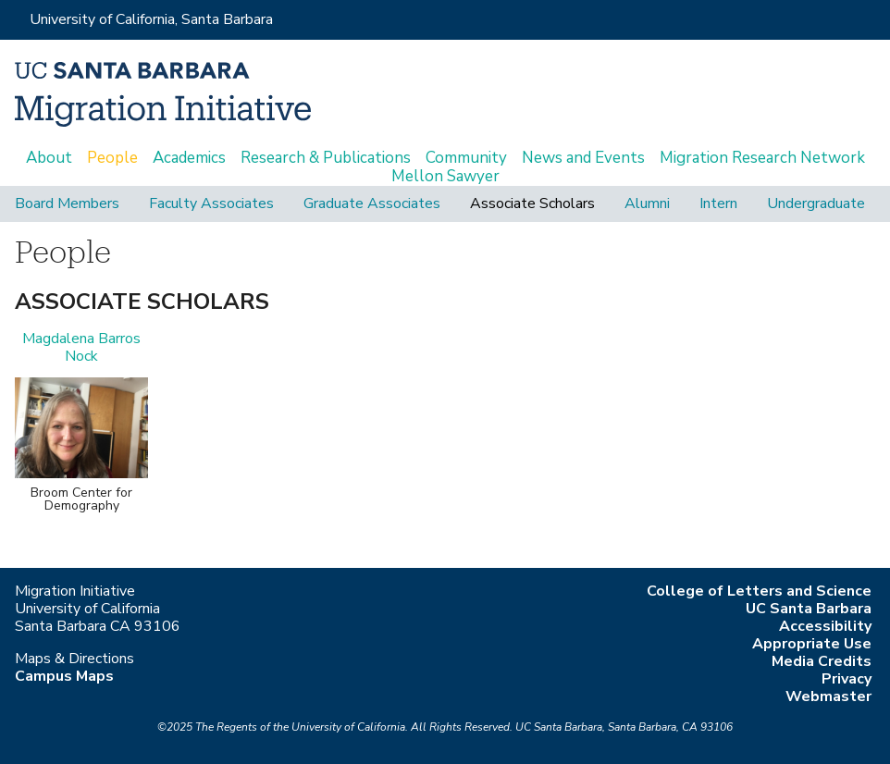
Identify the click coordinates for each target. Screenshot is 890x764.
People (112, 158)
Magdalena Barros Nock (81, 347)
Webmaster (828, 696)
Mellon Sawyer (445, 176)
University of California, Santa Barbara (151, 19)
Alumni (647, 204)
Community (466, 158)
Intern (718, 204)
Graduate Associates (371, 204)
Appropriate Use (811, 644)
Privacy (846, 679)
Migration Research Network (762, 158)
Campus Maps (64, 676)
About (49, 158)
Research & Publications (326, 158)
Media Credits (821, 661)
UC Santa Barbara (808, 608)
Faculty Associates (211, 204)
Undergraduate (816, 204)
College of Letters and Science (759, 591)
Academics (189, 158)
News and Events (583, 158)
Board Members (67, 204)
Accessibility (825, 626)
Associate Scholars (532, 204)
